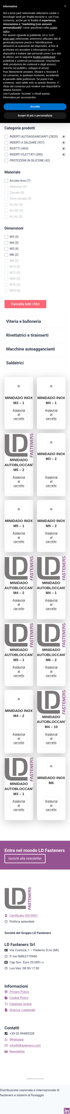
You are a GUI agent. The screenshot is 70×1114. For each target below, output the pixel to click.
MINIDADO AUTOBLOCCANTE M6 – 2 (53, 655)
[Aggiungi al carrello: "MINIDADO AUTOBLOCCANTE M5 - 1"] (18, 671)
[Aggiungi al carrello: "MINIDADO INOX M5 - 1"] (18, 537)
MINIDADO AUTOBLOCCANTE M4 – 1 (53, 588)
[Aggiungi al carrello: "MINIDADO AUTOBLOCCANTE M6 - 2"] (51, 671)
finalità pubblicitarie (44, 57)
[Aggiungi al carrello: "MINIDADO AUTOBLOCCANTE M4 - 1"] (51, 604)
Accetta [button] (35, 106)
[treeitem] (35, 137)
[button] (35, 137)
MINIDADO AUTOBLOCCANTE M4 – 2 (20, 588)
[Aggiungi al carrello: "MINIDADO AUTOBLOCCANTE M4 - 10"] (51, 738)
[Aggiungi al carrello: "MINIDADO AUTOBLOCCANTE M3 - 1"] (18, 805)
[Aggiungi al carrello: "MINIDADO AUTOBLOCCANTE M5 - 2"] (18, 481)
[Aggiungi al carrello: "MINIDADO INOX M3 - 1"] (18, 414)
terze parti (9, 38)
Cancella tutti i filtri (25, 304)
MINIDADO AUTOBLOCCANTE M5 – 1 (20, 655)
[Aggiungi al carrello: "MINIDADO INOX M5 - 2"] (51, 537)
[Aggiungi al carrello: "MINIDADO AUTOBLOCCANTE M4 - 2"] (18, 604)
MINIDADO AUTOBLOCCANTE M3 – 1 (20, 789)
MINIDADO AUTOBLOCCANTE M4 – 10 (53, 722)
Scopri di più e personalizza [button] (35, 115)
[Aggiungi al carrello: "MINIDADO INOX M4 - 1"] (51, 414)
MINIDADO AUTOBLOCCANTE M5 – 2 (20, 465)
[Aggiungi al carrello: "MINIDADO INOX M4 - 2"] (18, 738)
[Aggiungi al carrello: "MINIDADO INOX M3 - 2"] (51, 481)
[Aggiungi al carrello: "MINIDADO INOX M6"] (51, 805)
